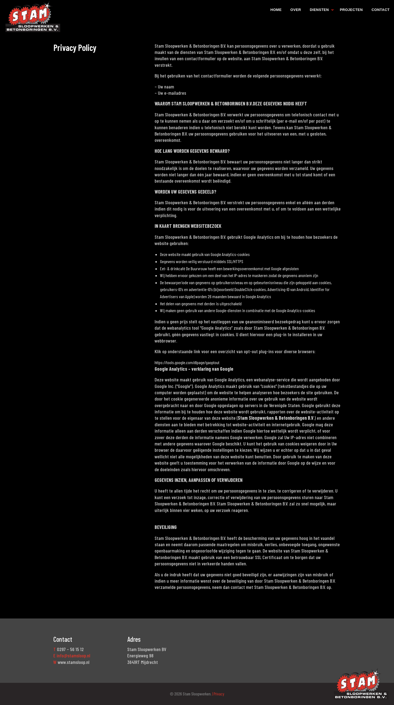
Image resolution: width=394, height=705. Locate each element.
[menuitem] (276, 9)
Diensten (319, 10)
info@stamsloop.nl (73, 655)
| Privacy (218, 693)
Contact (381, 10)
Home (276, 10)
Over (295, 10)
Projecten (351, 10)
